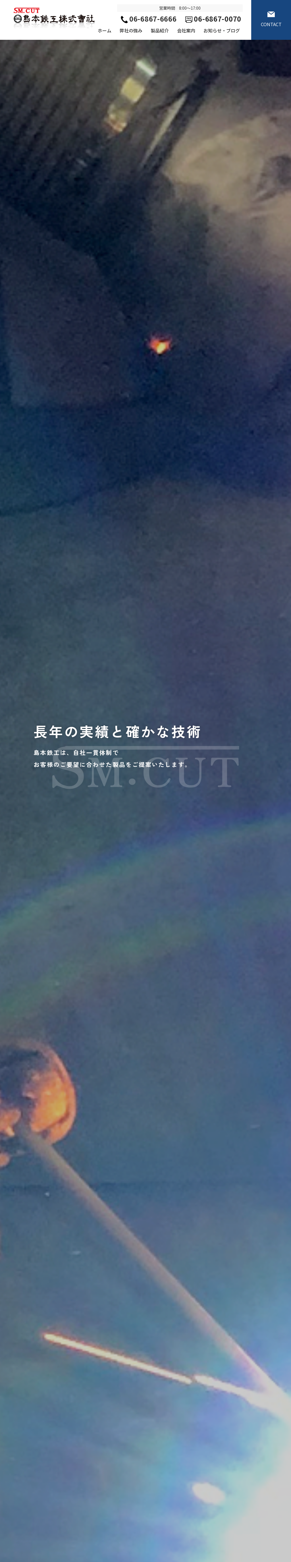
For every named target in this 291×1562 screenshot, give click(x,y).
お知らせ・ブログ (221, 30)
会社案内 (186, 30)
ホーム (104, 30)
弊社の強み (131, 30)
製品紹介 (160, 30)
